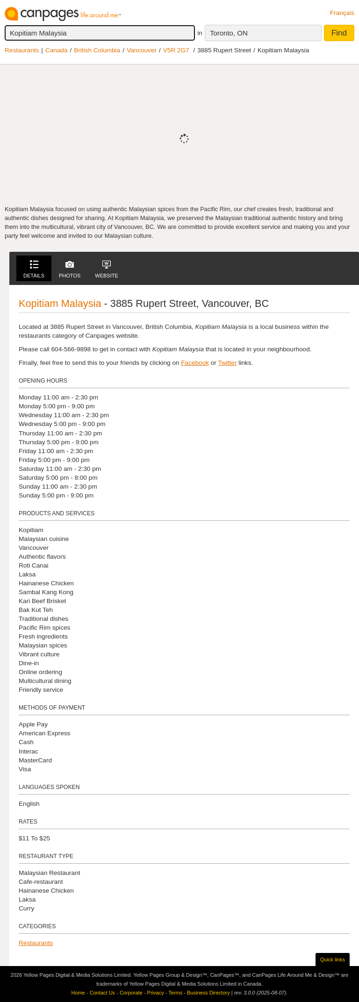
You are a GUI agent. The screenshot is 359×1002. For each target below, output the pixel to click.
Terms (175, 992)
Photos (69, 269)
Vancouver (142, 50)
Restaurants (22, 50)
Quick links (332, 959)
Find (339, 32)
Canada (56, 50)
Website (106, 269)
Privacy (155, 992)
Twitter (227, 362)
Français (342, 12)
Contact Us (102, 992)
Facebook (195, 362)
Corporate (131, 992)
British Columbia (97, 50)
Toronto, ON (229, 33)
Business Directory (208, 992)
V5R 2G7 (176, 50)
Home (78, 992)
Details (33, 269)
